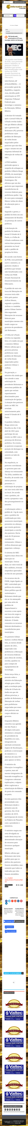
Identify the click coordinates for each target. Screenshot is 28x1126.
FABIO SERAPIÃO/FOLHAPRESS (14, 880)
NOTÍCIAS (8, 31)
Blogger (16, 25)
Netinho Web (18, 1123)
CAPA (6, 884)
